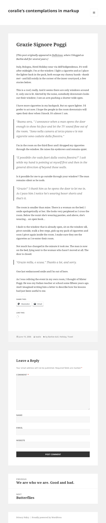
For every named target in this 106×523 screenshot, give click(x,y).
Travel (70, 336)
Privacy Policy (22, 517)
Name (19, 415)
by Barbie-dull (52, 336)
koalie (38, 336)
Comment (22, 374)
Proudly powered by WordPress (47, 517)
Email (19, 427)
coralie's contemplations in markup (43, 10)
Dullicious (57, 55)
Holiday (63, 336)
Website (20, 440)
